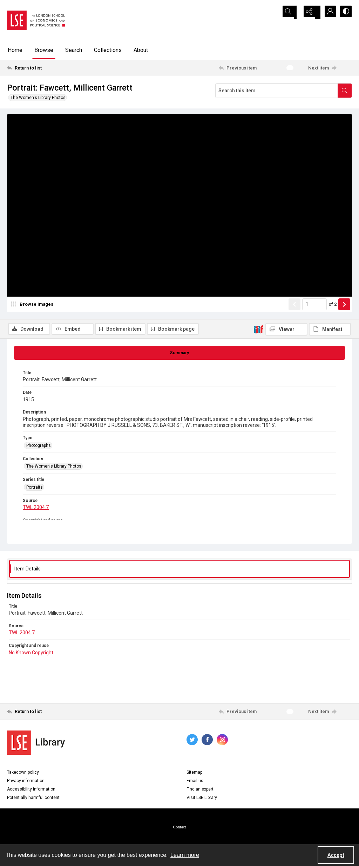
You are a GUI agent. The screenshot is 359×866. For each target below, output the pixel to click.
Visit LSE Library (202, 798)
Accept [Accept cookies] (335, 855)
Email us (195, 782)
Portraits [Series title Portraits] (34, 488)
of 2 (332, 325)
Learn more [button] (184, 855)
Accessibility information (31, 790)
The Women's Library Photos (38, 97)
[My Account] (327, 12)
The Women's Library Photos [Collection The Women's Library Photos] (53, 467)
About (141, 50)
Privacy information (26, 782)
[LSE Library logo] (36, 744)
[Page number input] (314, 325)
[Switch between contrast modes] (345, 12)
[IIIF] (258, 118)
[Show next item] (344, 325)
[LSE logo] (36, 20)
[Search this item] (277, 91)
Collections (108, 50)
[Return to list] (54, 68)
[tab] (179, 354)
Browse (43, 50)
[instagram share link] (222, 741)
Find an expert (200, 790)
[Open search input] (292, 12)
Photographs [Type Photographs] (38, 446)
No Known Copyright (31, 653)
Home (15, 50)
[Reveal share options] (310, 12)
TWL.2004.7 (36, 508)
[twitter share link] (192, 741)
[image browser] (33, 325)
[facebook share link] (207, 741)
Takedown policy (23, 773)
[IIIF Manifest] (330, 118)
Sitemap (194, 773)
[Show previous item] (294, 325)
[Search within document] (345, 91)
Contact (179, 828)
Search (73, 50)
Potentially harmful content (33, 798)
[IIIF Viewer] (286, 118)
